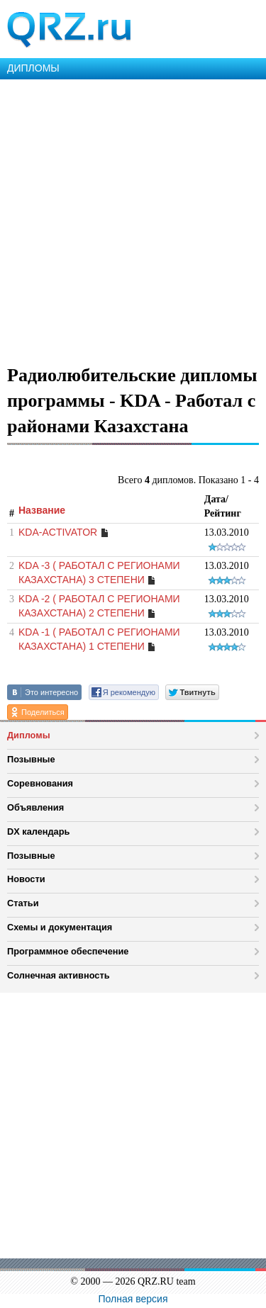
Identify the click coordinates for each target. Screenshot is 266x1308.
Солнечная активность (58, 975)
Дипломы (28, 735)
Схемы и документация (59, 927)
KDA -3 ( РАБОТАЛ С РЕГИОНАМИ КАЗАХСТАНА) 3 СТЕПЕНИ (99, 572)
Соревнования (40, 783)
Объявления (35, 807)
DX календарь (38, 831)
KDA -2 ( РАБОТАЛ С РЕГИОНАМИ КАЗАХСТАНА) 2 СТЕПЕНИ (99, 606)
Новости (26, 879)
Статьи (23, 903)
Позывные (31, 759)
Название (41, 510)
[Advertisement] (133, 219)
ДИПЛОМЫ (33, 68)
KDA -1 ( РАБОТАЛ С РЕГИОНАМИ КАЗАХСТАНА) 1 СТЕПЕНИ (99, 639)
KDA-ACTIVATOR (57, 532)
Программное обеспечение (67, 951)
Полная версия (133, 1298)
